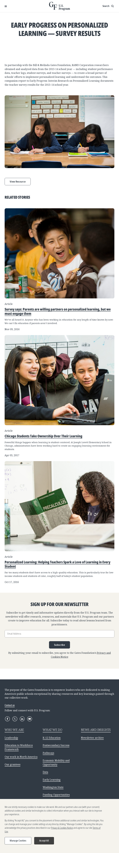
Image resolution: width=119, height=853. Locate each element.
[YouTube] (29, 719)
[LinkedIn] (22, 719)
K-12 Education (52, 737)
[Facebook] (7, 719)
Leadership (11, 737)
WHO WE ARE (14, 730)
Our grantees (12, 764)
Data (45, 772)
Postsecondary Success (56, 745)
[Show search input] (108, 6)
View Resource (18, 181)
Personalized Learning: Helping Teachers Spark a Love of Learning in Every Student (57, 564)
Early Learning (52, 779)
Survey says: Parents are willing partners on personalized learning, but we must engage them (58, 311)
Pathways (48, 753)
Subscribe (59, 645)
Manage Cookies (18, 842)
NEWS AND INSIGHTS (96, 730)
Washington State (53, 787)
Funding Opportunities (56, 794)
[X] (15, 719)
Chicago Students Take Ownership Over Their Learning (43, 436)
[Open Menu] (6, 6)
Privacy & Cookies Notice (62, 829)
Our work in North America (21, 756)
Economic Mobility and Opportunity (56, 762)
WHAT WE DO (52, 730)
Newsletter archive (92, 737)
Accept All (44, 842)
